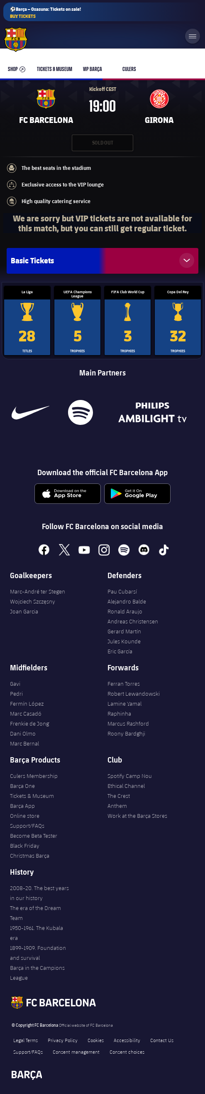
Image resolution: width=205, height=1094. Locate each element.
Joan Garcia (24, 611)
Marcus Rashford (128, 723)
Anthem (117, 805)
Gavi (15, 683)
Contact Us (161, 1040)
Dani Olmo (23, 733)
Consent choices (127, 1052)
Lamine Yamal (124, 703)
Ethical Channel (126, 785)
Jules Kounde (124, 641)
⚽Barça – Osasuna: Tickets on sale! (45, 13)
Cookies (96, 1040)
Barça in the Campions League (37, 972)
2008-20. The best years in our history (39, 893)
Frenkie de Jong (29, 723)
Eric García (119, 651)
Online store (24, 815)
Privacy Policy (63, 1040)
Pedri (16, 693)
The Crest (118, 795)
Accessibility (127, 1040)
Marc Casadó (25, 713)
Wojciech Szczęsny (32, 601)
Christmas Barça (29, 855)
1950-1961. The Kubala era (36, 933)
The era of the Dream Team (35, 913)
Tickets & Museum (32, 795)
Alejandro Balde (126, 601)
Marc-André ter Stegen (37, 591)
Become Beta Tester (33, 835)
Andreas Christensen (132, 621)
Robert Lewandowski (133, 693)
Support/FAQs (27, 825)
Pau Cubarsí (122, 591)
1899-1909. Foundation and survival (38, 952)
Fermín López (27, 703)
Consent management (76, 1052)
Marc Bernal (24, 743)
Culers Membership (34, 776)
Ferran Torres (123, 683)
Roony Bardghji (126, 733)
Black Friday (24, 845)
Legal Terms (25, 1040)
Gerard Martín (124, 631)
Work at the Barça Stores (137, 815)
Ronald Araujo (124, 611)
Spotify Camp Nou (129, 776)
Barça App (22, 805)
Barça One (22, 785)
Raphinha (119, 713)
